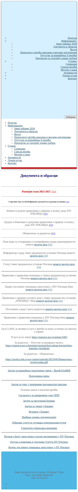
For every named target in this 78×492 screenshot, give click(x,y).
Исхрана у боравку (39, 411)
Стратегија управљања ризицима (39, 428)
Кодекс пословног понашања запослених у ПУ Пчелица (39, 447)
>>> (54, 191)
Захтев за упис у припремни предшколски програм (39, 384)
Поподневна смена (39, 376)
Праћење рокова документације (39, 417)
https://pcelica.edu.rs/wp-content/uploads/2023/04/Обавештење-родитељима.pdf (39, 361)
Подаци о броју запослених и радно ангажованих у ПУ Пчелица (39, 436)
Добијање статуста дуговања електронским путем (39, 422)
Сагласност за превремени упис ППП (39, 395)
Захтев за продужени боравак (39, 400)
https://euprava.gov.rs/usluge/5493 (49, 337)
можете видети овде (44, 278)
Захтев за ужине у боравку (39, 406)
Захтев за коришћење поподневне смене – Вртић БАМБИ (39, 370)
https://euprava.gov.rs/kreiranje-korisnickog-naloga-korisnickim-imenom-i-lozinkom (39, 347)
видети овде (43, 244)
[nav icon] (71, 117)
